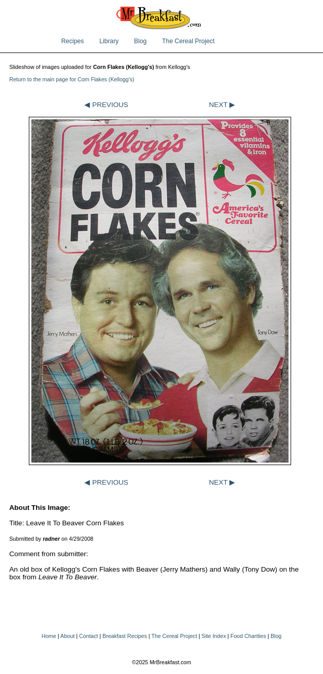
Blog (140, 41)
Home (49, 636)
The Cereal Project (188, 41)
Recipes (72, 41)
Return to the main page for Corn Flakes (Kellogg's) (71, 79)
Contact (88, 636)
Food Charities (248, 636)
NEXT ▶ (222, 105)
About (67, 636)
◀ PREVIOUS (106, 105)
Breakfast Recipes (124, 636)
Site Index (214, 636)
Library (108, 41)
